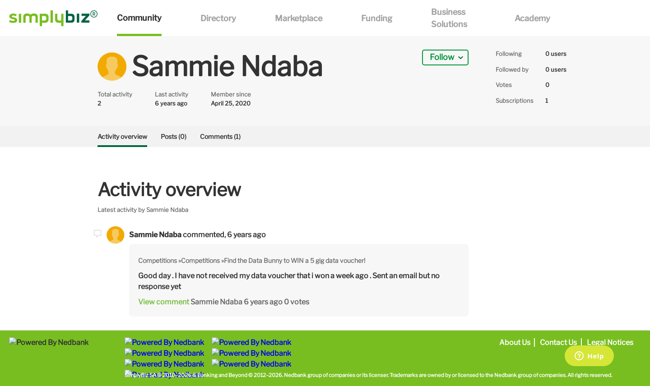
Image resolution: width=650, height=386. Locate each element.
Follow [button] (442, 57)
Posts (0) (173, 136)
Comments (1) (220, 136)
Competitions (157, 260)
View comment (163, 302)
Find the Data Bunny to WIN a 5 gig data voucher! (294, 260)
